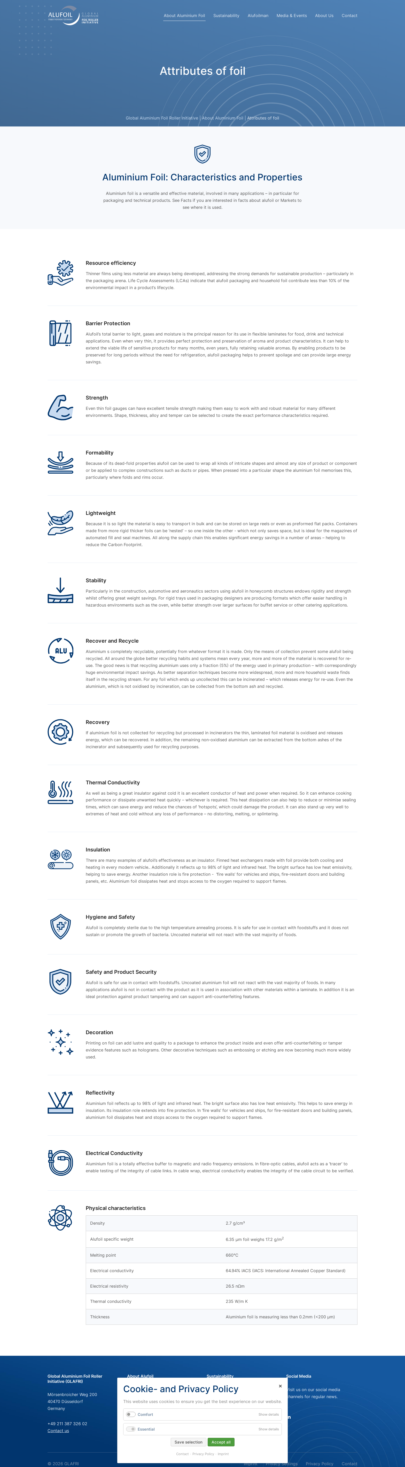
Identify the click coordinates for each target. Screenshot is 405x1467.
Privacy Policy (203, 1454)
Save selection (188, 1442)
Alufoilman (258, 15)
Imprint (223, 1454)
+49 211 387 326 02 (67, 1423)
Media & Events (292, 15)
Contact (349, 15)
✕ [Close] (280, 1386)
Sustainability (226, 15)
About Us (324, 15)
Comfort (145, 1414)
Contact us (58, 1430)
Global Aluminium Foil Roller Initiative (162, 118)
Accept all (221, 1442)
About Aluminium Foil (184, 15)
